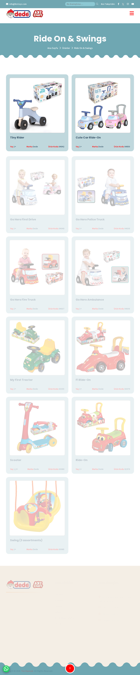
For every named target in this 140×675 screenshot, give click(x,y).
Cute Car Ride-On (88, 138)
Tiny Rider (17, 138)
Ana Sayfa (52, 49)
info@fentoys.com (18, 4)
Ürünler (66, 49)
